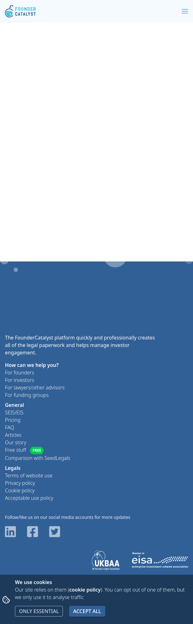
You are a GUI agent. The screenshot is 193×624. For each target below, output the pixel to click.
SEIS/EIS (14, 412)
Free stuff (24, 450)
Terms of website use (29, 475)
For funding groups (27, 395)
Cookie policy (20, 490)
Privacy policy (20, 483)
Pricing (13, 420)
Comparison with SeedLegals (37, 458)
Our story (15, 442)
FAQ (9, 427)
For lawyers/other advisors (35, 387)
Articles (13, 434)
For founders (19, 372)
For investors (19, 380)
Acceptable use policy (29, 498)
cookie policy (85, 589)
